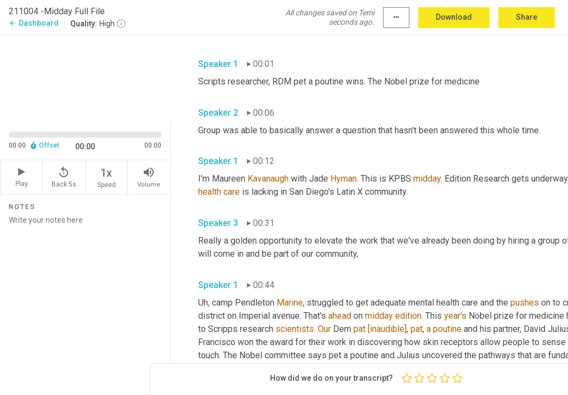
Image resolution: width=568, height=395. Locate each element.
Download (454, 17)
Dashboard (34, 23)
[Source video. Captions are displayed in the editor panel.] (85, 77)
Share (526, 17)
